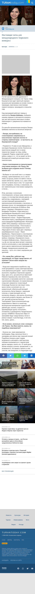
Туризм (8, 520)
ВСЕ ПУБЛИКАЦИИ (8, 471)
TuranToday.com (13, 2)
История (26, 515)
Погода (21, 524)
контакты (17, 540)
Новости (8, 515)
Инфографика (18, 520)
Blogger (25, 555)
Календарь (5, 560)
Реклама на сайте (16, 560)
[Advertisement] (16, 64)
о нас (3, 540)
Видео (14, 524)
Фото (27, 520)
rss (23, 540)
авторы (9, 540)
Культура (18, 515)
